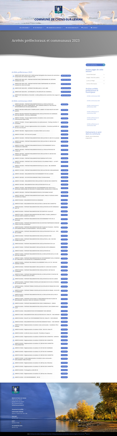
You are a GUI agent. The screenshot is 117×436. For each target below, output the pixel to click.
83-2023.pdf (64, 235)
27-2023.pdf (64, 373)
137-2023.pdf (64, 158)
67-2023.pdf (64, 274)
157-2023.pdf (64, 134)
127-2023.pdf (64, 181)
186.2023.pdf (64, 110)
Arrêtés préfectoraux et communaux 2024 (93, 118)
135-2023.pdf (64, 166)
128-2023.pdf (64, 177)
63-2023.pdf (64, 290)
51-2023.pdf (64, 314)
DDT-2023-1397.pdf (66, 79)
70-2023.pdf (64, 262)
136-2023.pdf (64, 161)
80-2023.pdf (64, 243)
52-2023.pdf (64, 311)
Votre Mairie (25, 27)
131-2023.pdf (64, 170)
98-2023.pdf (64, 200)
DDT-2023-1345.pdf (66, 84)
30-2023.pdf (64, 362)
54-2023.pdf (64, 303)
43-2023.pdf (64, 333)
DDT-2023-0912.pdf (66, 91)
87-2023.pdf (64, 223)
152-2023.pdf (64, 141)
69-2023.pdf (64, 266)
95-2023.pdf (64, 211)
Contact (94, 27)
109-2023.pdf (64, 192)
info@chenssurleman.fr (18, 405)
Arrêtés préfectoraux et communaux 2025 (93, 124)
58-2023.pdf (64, 295)
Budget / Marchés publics (95, 77)
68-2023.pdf (64, 270)
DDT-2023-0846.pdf (66, 95)
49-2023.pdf (64, 321)
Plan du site (81, 434)
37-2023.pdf (64, 348)
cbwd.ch (88, 434)
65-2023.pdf (64, 282)
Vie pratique (39, 27)
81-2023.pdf (64, 239)
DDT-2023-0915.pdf (66, 88)
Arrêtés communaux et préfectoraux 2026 (93, 106)
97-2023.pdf (64, 203)
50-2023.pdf (64, 318)
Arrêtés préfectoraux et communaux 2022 (93, 112)
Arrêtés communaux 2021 (93, 100)
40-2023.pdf (64, 340)
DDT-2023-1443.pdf (66, 75)
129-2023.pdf (64, 173)
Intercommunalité (72, 27)
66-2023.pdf (64, 278)
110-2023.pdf (64, 188)
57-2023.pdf (64, 299)
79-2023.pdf (64, 247)
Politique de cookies (35, 434)
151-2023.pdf (64, 145)
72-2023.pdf (64, 254)
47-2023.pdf (64, 325)
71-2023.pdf (64, 258)
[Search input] (94, 64)
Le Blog (85, 27)
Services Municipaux (95, 83)
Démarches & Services (55, 27)
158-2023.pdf (64, 130)
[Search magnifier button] (104, 65)
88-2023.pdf (64, 219)
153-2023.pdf (64, 138)
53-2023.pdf (64, 306)
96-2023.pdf (64, 207)
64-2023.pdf (64, 286)
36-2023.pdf (64, 351)
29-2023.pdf (64, 366)
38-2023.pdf (64, 343)
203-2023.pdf (64, 104)
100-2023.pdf (64, 195)
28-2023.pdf (64, 370)
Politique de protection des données (60, 434)
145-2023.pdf (64, 150)
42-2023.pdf (64, 336)
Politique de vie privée (46, 434)
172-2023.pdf (64, 122)
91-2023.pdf (64, 215)
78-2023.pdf (64, 250)
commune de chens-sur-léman (58, 19)
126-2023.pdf (64, 184)
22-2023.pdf (64, 377)
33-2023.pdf (64, 358)
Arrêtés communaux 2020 (93, 96)
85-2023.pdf (64, 231)
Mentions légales (74, 434)
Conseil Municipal (95, 74)
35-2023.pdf (64, 355)
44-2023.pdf (64, 329)
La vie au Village (95, 80)
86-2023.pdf (64, 227)
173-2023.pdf (64, 118)
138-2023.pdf (64, 154)
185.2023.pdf (64, 114)
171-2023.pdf (64, 126)
